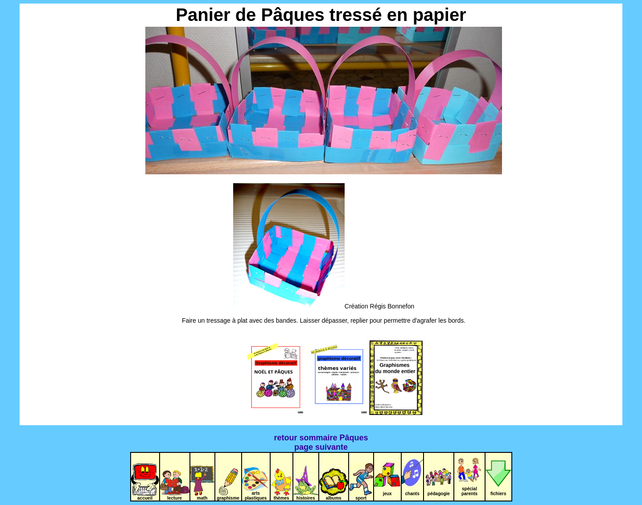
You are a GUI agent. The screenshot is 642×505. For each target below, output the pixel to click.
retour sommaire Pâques (321, 437)
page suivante (321, 447)
